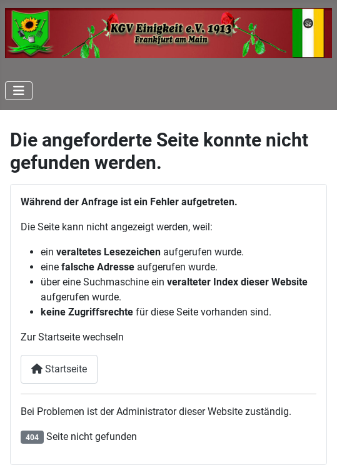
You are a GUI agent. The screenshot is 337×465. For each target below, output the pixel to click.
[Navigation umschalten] (19, 90)
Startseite (59, 369)
